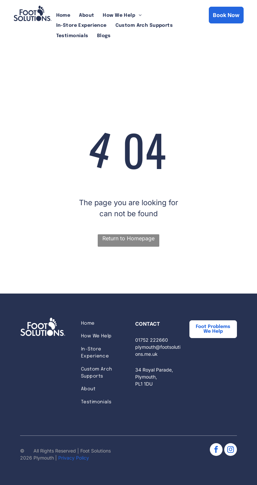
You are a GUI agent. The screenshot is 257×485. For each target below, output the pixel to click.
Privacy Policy (73, 458)
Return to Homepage (128, 238)
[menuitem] (63, 15)
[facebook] (216, 450)
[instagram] (230, 450)
